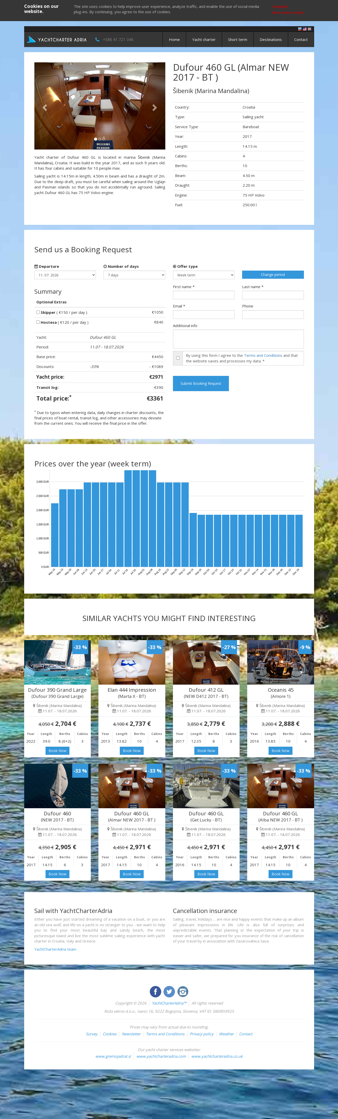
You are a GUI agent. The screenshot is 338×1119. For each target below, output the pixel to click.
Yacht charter (204, 39)
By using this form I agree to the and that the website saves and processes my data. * (242, 358)
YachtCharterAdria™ (169, 1003)
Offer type (185, 266)
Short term (237, 39)
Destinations (271, 39)
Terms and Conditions (263, 355)
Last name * (252, 286)
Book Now (57, 750)
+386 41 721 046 (118, 39)
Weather (226, 1033)
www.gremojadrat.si (113, 1056)
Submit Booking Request (201, 383)
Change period (273, 274)
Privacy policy (202, 1033)
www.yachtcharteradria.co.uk (217, 1056)
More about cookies (288, 12)
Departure (46, 266)
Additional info (185, 325)
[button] (44, 106)
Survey (91, 1033)
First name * (184, 286)
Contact (301, 39)
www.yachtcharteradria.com (161, 1056)
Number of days (121, 266)
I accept (280, 6)
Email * (179, 305)
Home (174, 39)
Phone (247, 305)
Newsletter (131, 1033)
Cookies (109, 1033)
